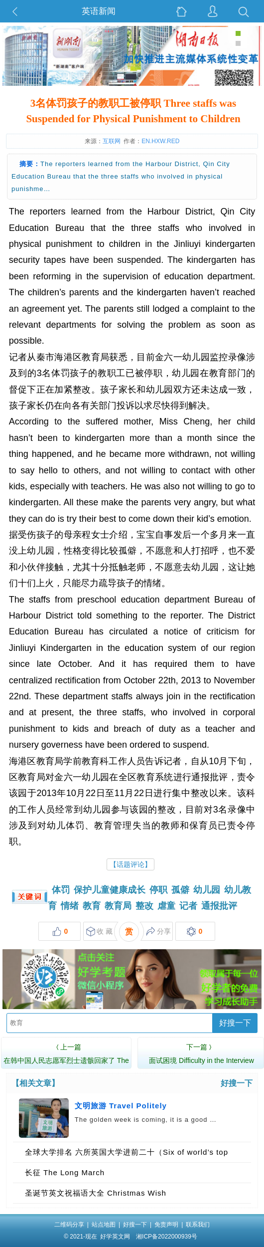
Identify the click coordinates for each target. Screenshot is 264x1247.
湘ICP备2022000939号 (166, 1236)
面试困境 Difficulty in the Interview (201, 1052)
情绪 (70, 906)
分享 (158, 931)
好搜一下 (235, 1023)
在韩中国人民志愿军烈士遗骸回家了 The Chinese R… (66, 1058)
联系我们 (198, 1224)
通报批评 (219, 906)
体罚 (61, 890)
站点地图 (104, 1224)
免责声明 (166, 1224)
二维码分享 (69, 1224)
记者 (188, 906)
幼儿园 (206, 890)
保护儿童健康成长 (109, 890)
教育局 (118, 906)
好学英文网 (115, 1236)
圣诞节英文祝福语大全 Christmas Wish (95, 1193)
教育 (92, 906)
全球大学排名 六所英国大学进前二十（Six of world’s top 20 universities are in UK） (126, 1155)
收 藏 (99, 931)
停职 (158, 890)
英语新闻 (99, 11)
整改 (144, 906)
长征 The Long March (65, 1172)
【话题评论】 (130, 864)
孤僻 (180, 890)
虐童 (166, 906)
